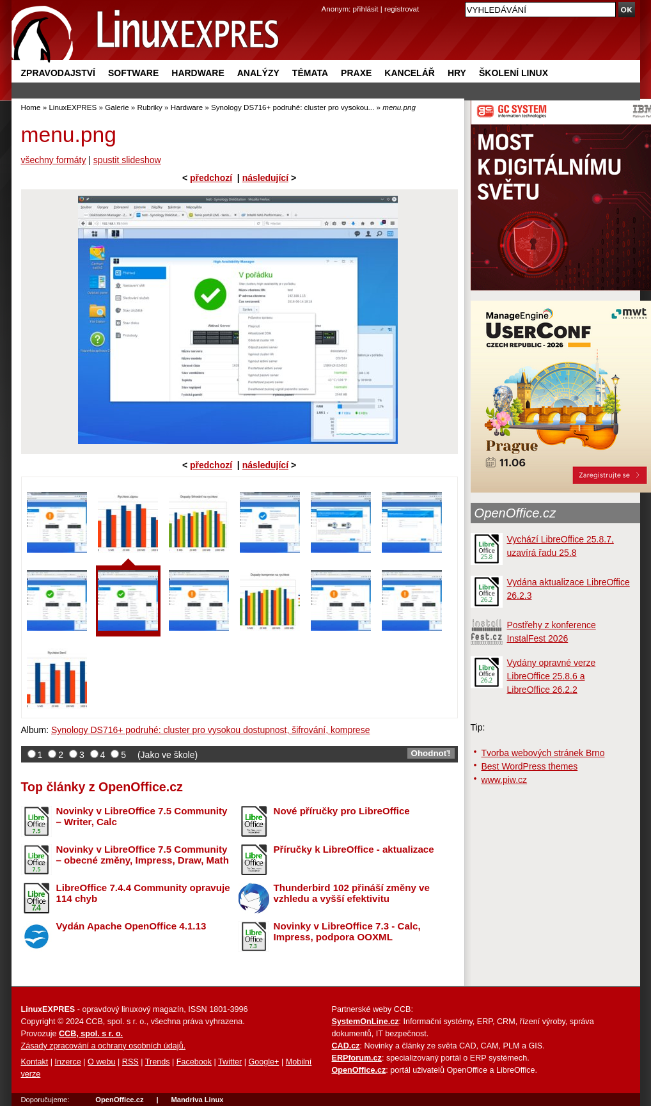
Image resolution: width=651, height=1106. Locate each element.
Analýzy (258, 73)
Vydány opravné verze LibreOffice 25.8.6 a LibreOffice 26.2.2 (551, 676)
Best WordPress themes (530, 766)
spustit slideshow (127, 160)
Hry (457, 73)
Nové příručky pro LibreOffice (342, 810)
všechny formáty (53, 160)
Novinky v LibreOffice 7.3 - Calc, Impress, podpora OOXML (347, 931)
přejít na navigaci (326, 0)
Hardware (197, 73)
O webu (101, 1061)
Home (31, 107)
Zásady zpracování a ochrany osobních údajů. (103, 1045)
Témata (310, 73)
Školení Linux (513, 73)
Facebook (194, 1061)
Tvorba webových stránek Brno (543, 753)
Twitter (230, 1061)
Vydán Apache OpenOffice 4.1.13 (131, 925)
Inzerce (68, 1061)
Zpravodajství (58, 73)
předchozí (211, 178)
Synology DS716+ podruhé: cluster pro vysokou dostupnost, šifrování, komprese (210, 730)
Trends (157, 1061)
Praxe (356, 73)
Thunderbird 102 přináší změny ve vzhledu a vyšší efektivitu (352, 893)
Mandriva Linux (197, 1099)
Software (133, 73)
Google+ (263, 1061)
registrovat (401, 8)
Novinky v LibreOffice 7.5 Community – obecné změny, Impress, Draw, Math (142, 854)
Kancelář (409, 73)
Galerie (117, 107)
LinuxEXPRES (73, 107)
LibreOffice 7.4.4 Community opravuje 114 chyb (143, 893)
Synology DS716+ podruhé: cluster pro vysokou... (292, 107)
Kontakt (35, 1061)
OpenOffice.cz (515, 513)
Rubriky (149, 107)
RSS (130, 1061)
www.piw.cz (505, 780)
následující (265, 178)
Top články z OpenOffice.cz (102, 787)
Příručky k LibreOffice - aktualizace (354, 849)
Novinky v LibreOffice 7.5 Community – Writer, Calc (142, 816)
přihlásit (366, 8)
